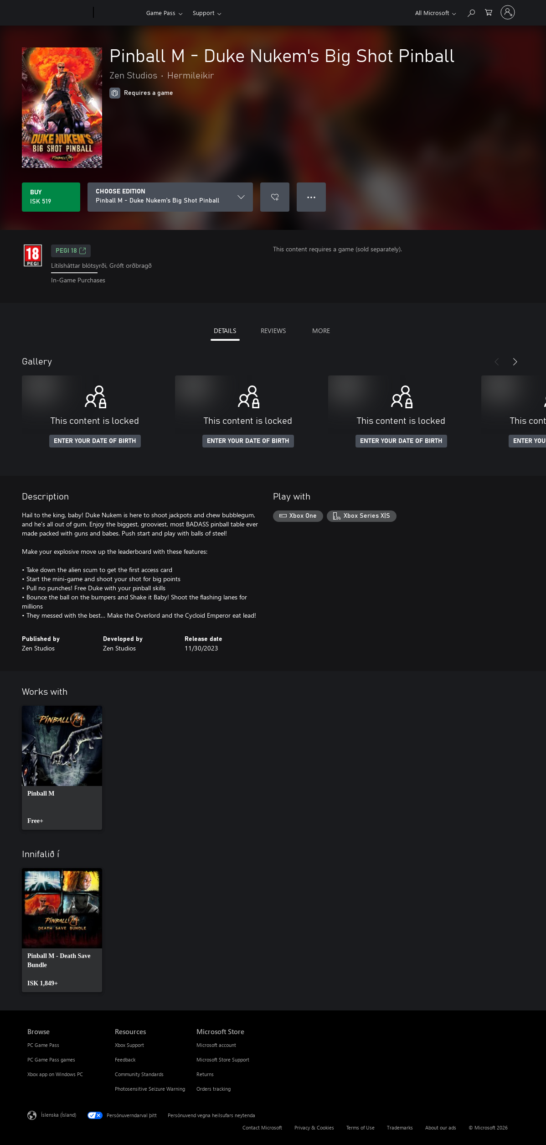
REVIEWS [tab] (273, 330)
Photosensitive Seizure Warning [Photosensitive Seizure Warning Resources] (150, 1089)
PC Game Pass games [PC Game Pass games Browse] (51, 1059)
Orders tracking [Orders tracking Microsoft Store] (213, 1089)
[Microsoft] (58, 12)
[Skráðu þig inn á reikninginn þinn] (508, 12)
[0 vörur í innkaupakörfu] (488, 11)
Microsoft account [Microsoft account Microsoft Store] (216, 1045)
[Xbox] (118, 12)
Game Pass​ (160, 12)
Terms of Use (360, 1127)
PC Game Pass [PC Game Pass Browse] (43, 1045)
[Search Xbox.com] (471, 11)
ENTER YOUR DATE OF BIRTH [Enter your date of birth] (95, 441)
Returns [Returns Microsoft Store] (205, 1074)
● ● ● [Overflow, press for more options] (311, 196)
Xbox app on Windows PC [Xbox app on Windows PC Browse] (55, 1074)
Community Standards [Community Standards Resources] (139, 1074)
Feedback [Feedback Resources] (125, 1059)
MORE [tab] (321, 330)
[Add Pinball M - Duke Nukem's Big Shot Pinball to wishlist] (274, 197)
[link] (62, 768)
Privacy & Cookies (314, 1127)
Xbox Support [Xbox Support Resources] (129, 1045)
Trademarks (400, 1127)
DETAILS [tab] (225, 330)
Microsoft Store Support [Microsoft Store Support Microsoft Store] (222, 1059)
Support (203, 12)
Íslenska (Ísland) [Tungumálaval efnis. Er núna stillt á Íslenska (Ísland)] (58, 1114)
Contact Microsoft (262, 1127)
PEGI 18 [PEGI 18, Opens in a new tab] (71, 251)
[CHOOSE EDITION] (170, 197)
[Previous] (497, 361)
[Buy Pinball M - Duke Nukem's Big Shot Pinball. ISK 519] (51, 197)
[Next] (515, 361)
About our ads (440, 1127)
